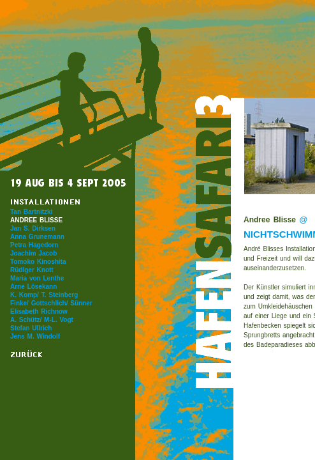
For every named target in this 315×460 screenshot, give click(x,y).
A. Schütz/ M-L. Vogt (41, 319)
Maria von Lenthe (37, 278)
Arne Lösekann (33, 286)
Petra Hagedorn (34, 245)
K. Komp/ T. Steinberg (44, 294)
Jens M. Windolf (35, 336)
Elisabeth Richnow (39, 311)
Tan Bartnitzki (31, 211)
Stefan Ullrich (31, 328)
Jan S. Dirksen (32, 228)
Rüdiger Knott (32, 269)
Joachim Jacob (33, 253)
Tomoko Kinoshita (38, 261)
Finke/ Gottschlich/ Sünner (51, 303)
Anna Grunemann (37, 236)
